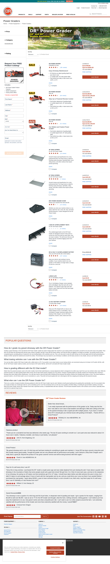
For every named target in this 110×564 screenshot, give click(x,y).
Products (21, 14)
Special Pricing (7, 530)
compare (54, 85)
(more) (50, 83)
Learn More (95, 77)
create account (85, 7)
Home (5, 23)
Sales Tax (41, 535)
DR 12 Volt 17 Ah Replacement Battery (61, 252)
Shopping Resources (77, 531)
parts (47, 14)
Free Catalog (70, 14)
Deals (30, 14)
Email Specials (103, 7)
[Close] (63, 543)
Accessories (8, 43)
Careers (40, 527)
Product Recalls (42, 532)
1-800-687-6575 (103, 6)
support (38, 14)
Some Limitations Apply (103, 3)
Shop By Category (8, 524)
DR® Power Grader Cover (57, 201)
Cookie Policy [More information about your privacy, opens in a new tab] (14, 552)
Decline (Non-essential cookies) (55, 552)
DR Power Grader (55, 63)
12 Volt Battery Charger (57, 301)
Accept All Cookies (55, 548)
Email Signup (8, 516)
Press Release (42, 530)
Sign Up (45, 516)
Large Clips (53, 276)
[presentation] (15, 147)
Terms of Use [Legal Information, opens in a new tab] (21, 552)
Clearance (6, 534)
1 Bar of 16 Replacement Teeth (59, 225)
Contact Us (94, 6)
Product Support (76, 527)
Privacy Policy (42, 531)
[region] (34, 550)
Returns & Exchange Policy (79, 530)
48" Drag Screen (54, 149)
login (78, 7)
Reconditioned (7, 531)
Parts (74, 525)
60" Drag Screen (54, 175)
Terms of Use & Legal (43, 528)
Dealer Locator (57, 14)
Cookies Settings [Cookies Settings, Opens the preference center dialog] (55, 557)
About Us (41, 524)
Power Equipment (14, 23)
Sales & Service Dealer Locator (45, 534)
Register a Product (77, 528)
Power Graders (26, 23)
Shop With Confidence (78, 532)
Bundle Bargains (7, 533)
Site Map (40, 537)
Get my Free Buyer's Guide (14, 153)
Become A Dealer (42, 525)
